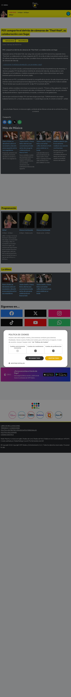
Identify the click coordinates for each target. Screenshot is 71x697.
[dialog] (35, 348)
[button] (17, 363)
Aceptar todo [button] (54, 358)
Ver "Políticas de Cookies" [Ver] (40, 342)
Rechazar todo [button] (34, 358)
